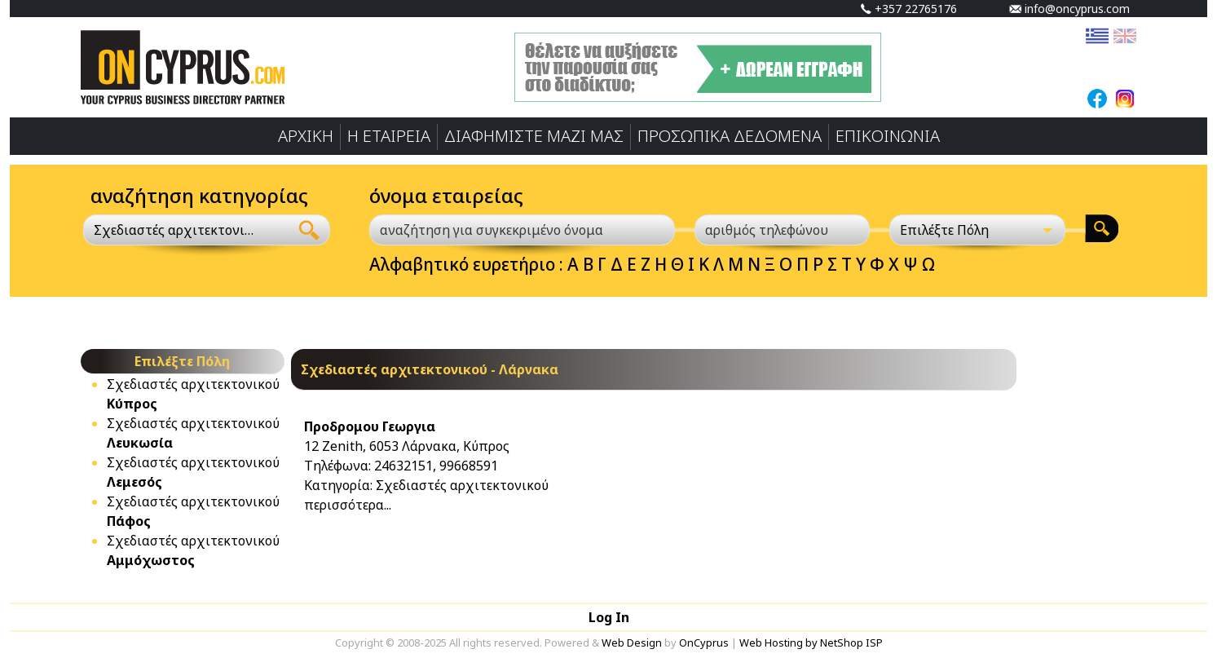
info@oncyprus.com (1069, 8)
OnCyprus (704, 642)
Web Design (632, 642)
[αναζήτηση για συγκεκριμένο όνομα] (522, 229)
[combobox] (186, 229)
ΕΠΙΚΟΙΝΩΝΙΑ (888, 136)
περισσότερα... (347, 505)
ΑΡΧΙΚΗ (305, 136)
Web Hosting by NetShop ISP (811, 642)
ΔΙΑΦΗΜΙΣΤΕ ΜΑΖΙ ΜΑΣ (534, 136)
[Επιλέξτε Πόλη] (977, 229)
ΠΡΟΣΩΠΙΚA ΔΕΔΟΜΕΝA (729, 136)
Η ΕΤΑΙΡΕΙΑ (388, 136)
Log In (609, 617)
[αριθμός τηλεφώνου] (782, 229)
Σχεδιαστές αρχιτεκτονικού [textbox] (177, 230)
